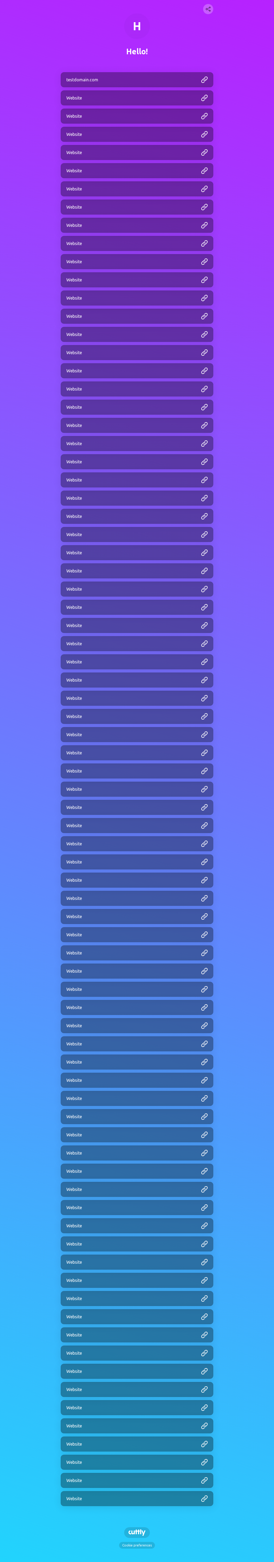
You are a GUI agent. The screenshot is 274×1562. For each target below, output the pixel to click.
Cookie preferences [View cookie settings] (137, 1545)
